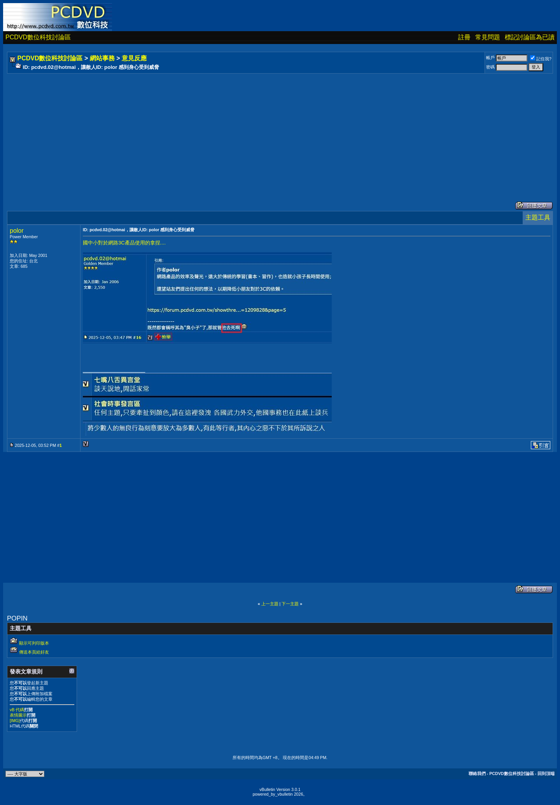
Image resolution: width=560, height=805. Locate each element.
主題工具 (537, 217)
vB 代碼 (17, 709)
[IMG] (15, 720)
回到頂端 (546, 773)
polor (17, 230)
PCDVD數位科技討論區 (38, 37)
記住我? (540, 58)
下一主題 (290, 603)
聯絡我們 (477, 773)
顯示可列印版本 (34, 643)
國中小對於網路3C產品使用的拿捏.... (124, 243)
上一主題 (269, 603)
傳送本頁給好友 (34, 652)
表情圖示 (18, 715)
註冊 (464, 37)
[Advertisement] (242, 129)
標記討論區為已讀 (530, 37)
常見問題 (487, 37)
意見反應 (134, 58)
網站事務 (102, 58)
